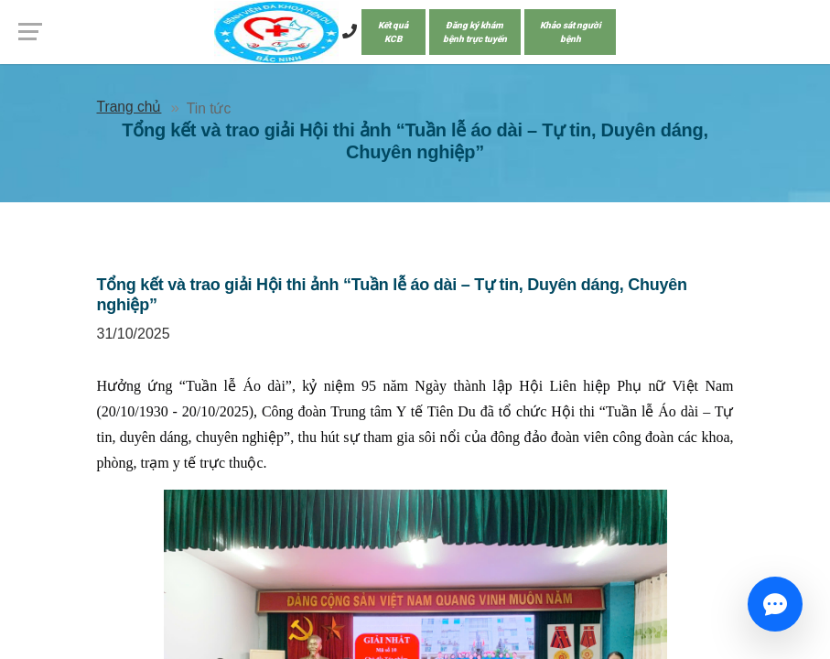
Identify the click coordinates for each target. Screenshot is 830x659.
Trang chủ (129, 106)
